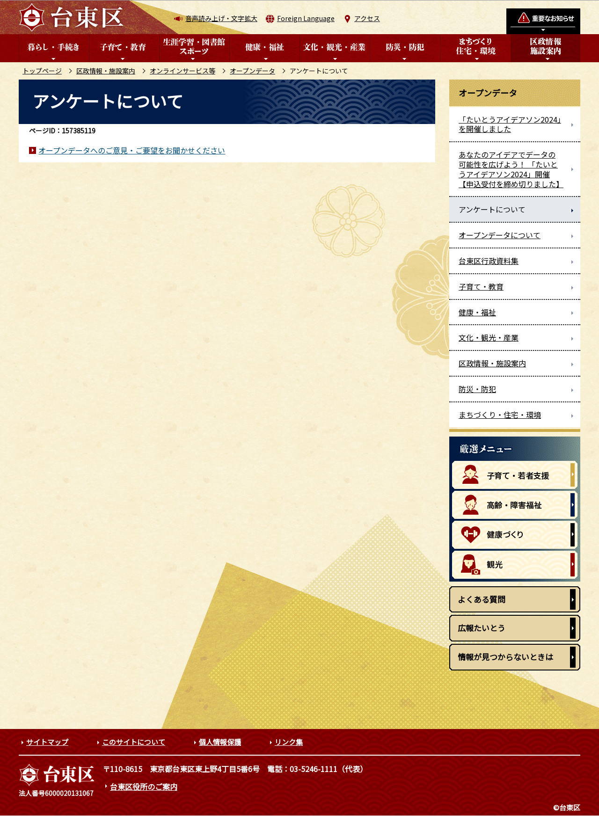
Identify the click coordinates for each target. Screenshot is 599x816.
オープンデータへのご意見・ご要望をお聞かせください (131, 150)
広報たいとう (481, 628)
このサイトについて (133, 742)
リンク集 (289, 742)
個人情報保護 (220, 742)
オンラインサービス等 (182, 70)
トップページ (42, 70)
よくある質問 (481, 599)
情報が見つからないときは (505, 657)
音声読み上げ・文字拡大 (221, 18)
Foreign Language (306, 18)
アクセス (367, 18)
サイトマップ (47, 742)
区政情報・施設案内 (105, 70)
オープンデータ (252, 70)
